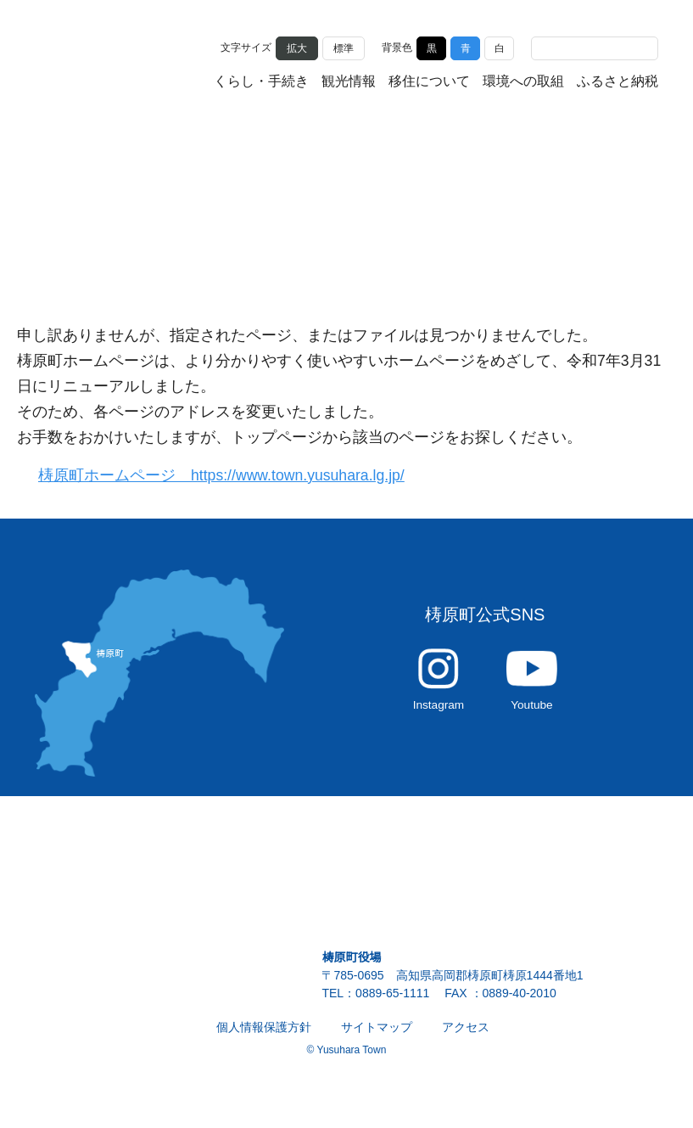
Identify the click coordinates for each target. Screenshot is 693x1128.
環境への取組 (523, 81)
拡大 (297, 46)
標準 (343, 46)
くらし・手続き (261, 81)
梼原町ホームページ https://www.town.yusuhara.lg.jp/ (231, 475)
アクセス (465, 1036)
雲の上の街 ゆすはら (119, 61)
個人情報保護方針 (263, 1036)
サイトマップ (376, 1036)
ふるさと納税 (617, 81)
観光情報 (348, 81)
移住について (429, 81)
